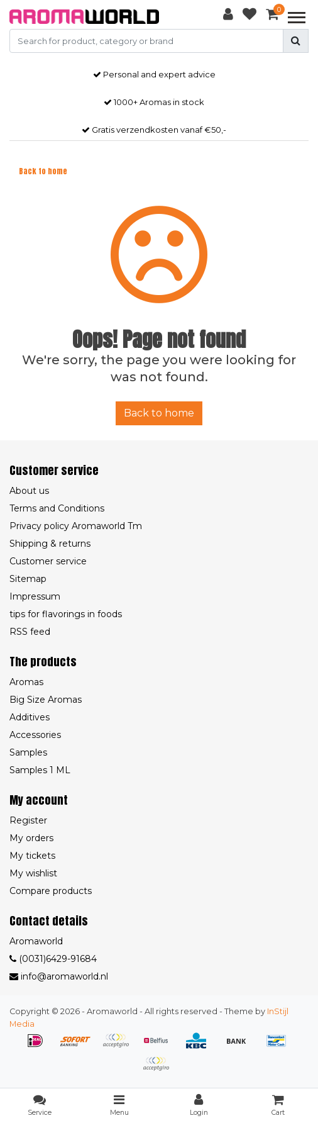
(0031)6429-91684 (53, 958)
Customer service (48, 561)
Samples (28, 752)
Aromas (26, 682)
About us (29, 490)
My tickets (32, 855)
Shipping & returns (49, 543)
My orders (31, 838)
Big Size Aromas (45, 699)
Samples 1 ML (39, 770)
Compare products (50, 891)
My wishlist (33, 873)
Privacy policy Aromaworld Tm (75, 526)
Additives (29, 717)
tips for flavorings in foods (65, 614)
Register (28, 820)
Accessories (35, 734)
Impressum (34, 596)
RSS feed (29, 631)
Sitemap (28, 578)
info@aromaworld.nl (58, 976)
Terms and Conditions (56, 508)
